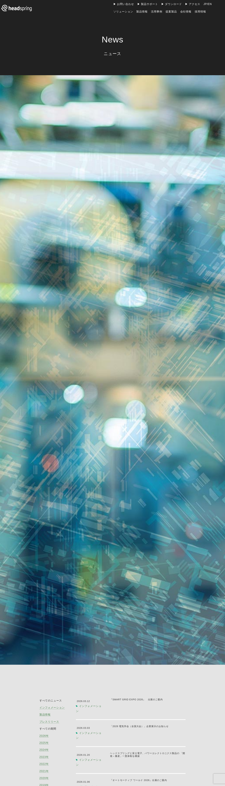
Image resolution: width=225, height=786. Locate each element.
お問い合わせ (125, 4)
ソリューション (123, 11)
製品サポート (149, 4)
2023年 (44, 757)
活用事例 (156, 11)
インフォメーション (52, 707)
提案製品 (171, 11)
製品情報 (142, 11)
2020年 (44, 778)
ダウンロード (173, 4)
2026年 (44, 735)
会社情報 (186, 11)
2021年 (44, 771)
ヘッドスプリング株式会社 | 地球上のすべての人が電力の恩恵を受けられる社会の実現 (17, 8)
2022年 (44, 764)
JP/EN (207, 4)
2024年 (44, 749)
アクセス (194, 4)
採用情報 (200, 11)
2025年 (44, 742)
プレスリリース (49, 721)
